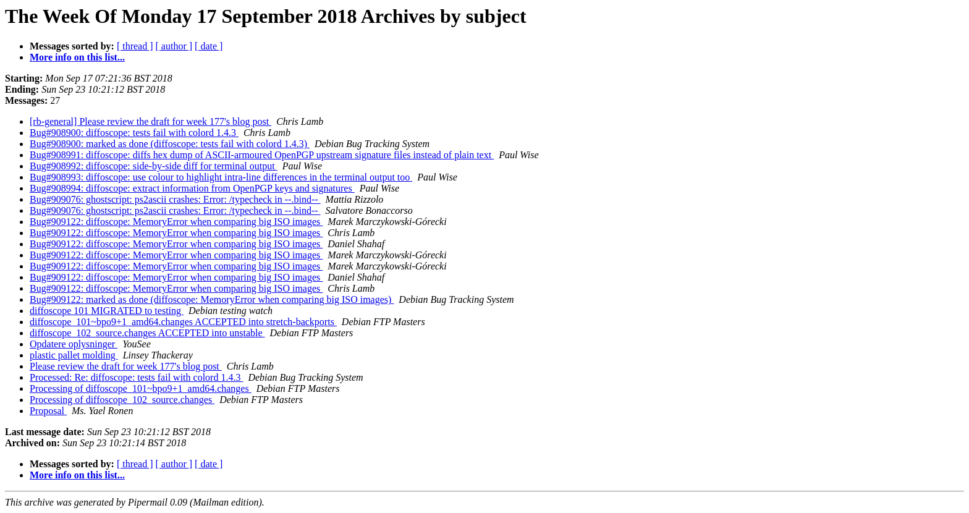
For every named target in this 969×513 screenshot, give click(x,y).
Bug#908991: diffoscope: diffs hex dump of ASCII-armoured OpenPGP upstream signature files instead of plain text (262, 155)
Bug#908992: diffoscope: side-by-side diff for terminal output (153, 166)
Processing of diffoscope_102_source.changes (122, 399)
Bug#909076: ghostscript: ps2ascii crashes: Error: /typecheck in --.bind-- (175, 199)
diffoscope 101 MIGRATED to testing (107, 310)
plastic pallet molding (74, 355)
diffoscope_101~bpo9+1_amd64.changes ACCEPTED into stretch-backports (183, 321)
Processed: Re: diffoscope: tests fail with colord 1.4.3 (136, 377)
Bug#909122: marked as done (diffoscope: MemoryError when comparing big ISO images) (212, 299)
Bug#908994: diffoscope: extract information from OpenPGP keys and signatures (192, 188)
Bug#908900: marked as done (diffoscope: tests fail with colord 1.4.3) (170, 143)
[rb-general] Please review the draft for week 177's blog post (150, 121)
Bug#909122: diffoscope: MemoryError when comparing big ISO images (176, 221)
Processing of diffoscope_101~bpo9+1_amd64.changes (141, 388)
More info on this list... (77, 57)
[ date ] (208, 46)
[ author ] (174, 46)
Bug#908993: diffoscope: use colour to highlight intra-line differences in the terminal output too (221, 177)
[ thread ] (135, 46)
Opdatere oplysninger (73, 344)
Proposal (48, 410)
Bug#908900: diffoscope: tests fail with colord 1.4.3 (134, 132)
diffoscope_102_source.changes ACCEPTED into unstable (147, 333)
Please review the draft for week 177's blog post (126, 366)
